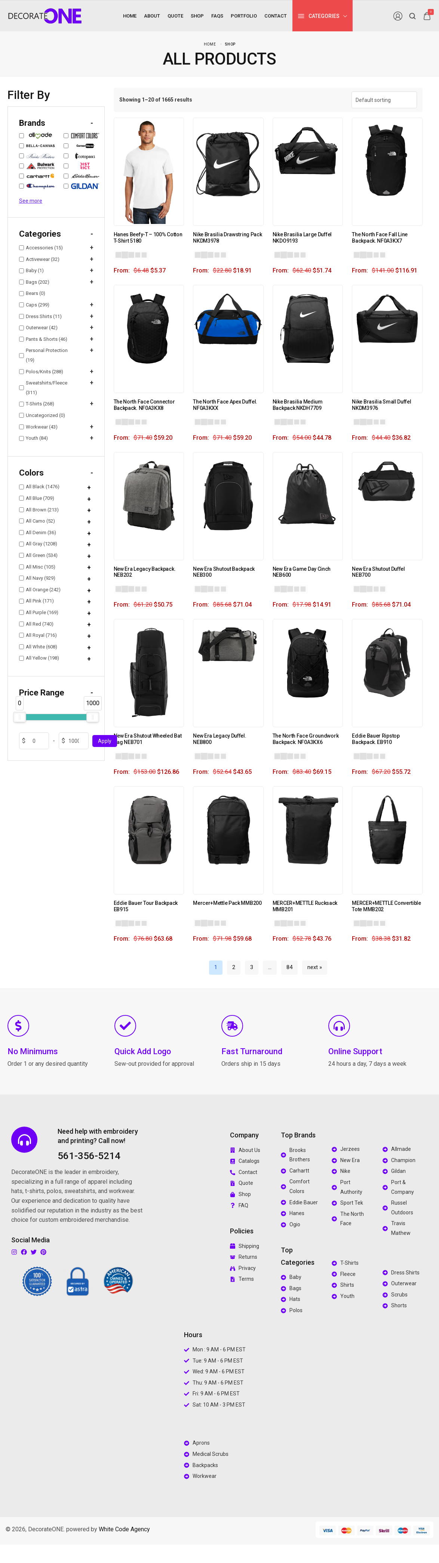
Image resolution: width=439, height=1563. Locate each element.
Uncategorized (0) (42, 415)
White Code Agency (124, 1529)
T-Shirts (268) (36, 404)
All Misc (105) (37, 567)
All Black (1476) (39, 486)
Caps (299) (34, 305)
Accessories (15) (41, 247)
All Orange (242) (40, 589)
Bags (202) (34, 282)
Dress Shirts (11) (40, 316)
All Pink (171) (36, 601)
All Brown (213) (39, 510)
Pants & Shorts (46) (43, 339)
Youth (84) (33, 438)
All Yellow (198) (39, 658)
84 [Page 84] (289, 967)
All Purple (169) (38, 612)
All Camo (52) (37, 521)
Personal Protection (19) (43, 355)
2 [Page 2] (233, 967)
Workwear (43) (38, 427)
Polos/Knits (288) (41, 371)
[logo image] (44, 15)
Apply (104, 741)
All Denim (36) (37, 532)
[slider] (19, 717)
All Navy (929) (37, 578)
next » (314, 967)
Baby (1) (31, 270)
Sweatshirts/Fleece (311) (43, 387)
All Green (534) (38, 555)
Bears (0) (32, 293)
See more (30, 201)
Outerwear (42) (38, 327)
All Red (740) (36, 624)
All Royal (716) (38, 635)
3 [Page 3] (251, 967)
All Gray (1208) (38, 544)
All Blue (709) (36, 498)
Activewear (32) (39, 259)
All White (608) (38, 647)
